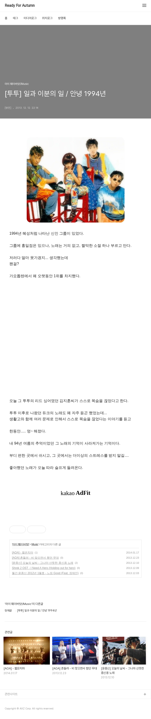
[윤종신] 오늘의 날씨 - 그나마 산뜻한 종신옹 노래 (42, 562)
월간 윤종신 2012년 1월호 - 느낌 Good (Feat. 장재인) (45, 573)
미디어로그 (30, 18)
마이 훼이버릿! (20, 544)
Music (34, 544)
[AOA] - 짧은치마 (22, 552)
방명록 (62, 18)
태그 (15, 18)
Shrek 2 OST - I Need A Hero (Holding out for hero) (43, 568)
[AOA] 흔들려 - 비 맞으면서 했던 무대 (35, 557)
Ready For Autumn (20, 6)
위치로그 (47, 18)
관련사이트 (11, 694)
